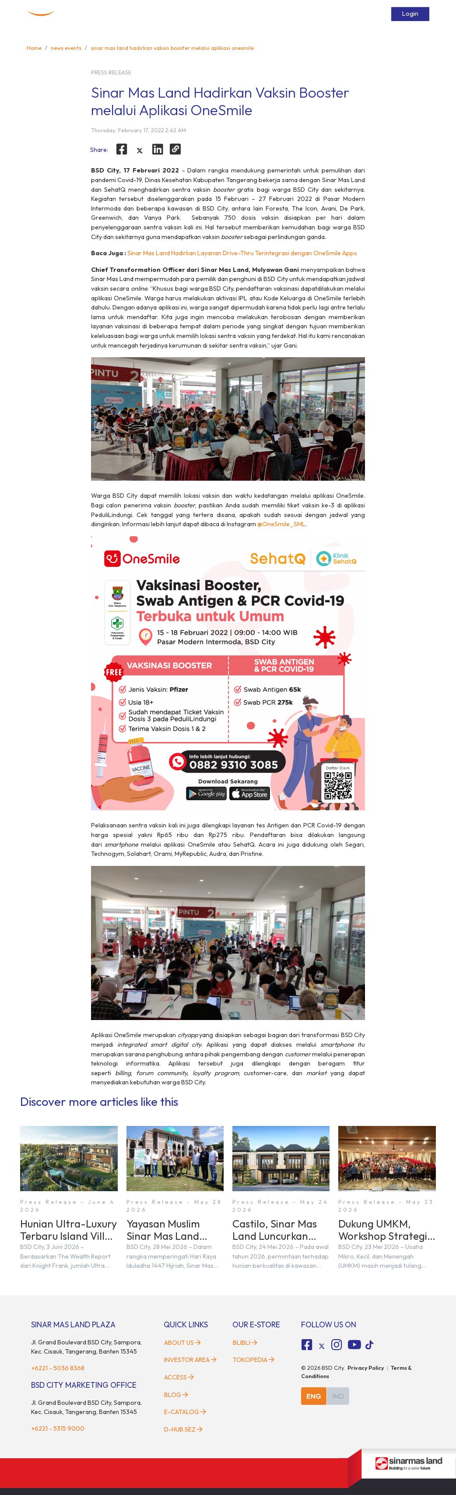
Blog (176, 1395)
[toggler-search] (382, 14)
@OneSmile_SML (281, 524)
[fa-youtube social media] (354, 1345)
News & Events (253, 14)
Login (410, 14)
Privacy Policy (365, 1367)
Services (321, 14)
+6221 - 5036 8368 (57, 1368)
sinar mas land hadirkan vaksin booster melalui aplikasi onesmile (172, 47)
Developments (173, 14)
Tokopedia (253, 1360)
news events (66, 47)
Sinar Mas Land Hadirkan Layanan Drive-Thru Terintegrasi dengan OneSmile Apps (242, 253)
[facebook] (122, 149)
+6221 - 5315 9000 (57, 1428)
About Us (182, 1343)
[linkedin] (158, 149)
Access (291, 14)
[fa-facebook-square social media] (307, 1345)
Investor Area (190, 1360)
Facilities (213, 14)
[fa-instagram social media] (337, 1345)
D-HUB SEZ (183, 1429)
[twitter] (140, 151)
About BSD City (124, 14)
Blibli (245, 1343)
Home (87, 14)
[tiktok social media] (322, 1346)
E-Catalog (356, 14)
